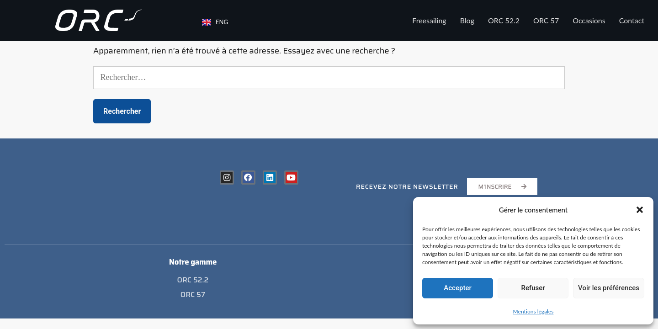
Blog (467, 20)
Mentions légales (533, 311)
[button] (639, 209)
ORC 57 (546, 20)
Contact (631, 20)
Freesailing (429, 20)
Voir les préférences (608, 288)
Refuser (533, 288)
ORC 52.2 (504, 20)
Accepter (457, 288)
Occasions (589, 20)
